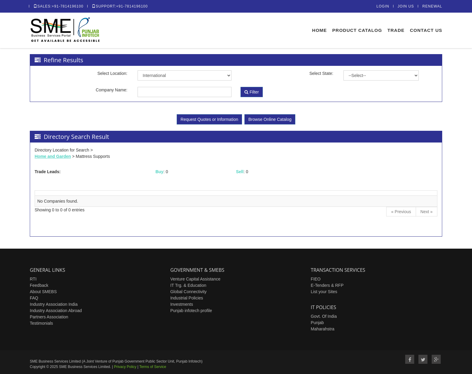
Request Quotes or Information (209, 119)
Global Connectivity (188, 291)
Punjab (317, 322)
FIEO (316, 279)
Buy (159, 171)
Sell (240, 171)
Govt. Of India (324, 316)
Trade (396, 30)
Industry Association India (54, 304)
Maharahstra (322, 328)
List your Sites (324, 291)
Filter (251, 92)
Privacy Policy (125, 367)
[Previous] (401, 211)
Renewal (432, 6)
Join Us (406, 6)
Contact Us (426, 30)
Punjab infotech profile (191, 310)
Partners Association (49, 316)
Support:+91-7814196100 (120, 6)
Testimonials (41, 323)
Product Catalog (357, 30)
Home (319, 30)
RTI (33, 279)
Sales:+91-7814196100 (58, 6)
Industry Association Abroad (56, 310)
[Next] (426, 211)
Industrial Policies (186, 298)
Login (383, 6)
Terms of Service (152, 367)
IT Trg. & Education (188, 285)
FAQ (34, 298)
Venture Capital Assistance (195, 279)
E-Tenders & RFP (327, 285)
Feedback (39, 285)
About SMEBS (43, 291)
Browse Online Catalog (269, 119)
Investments (181, 304)
